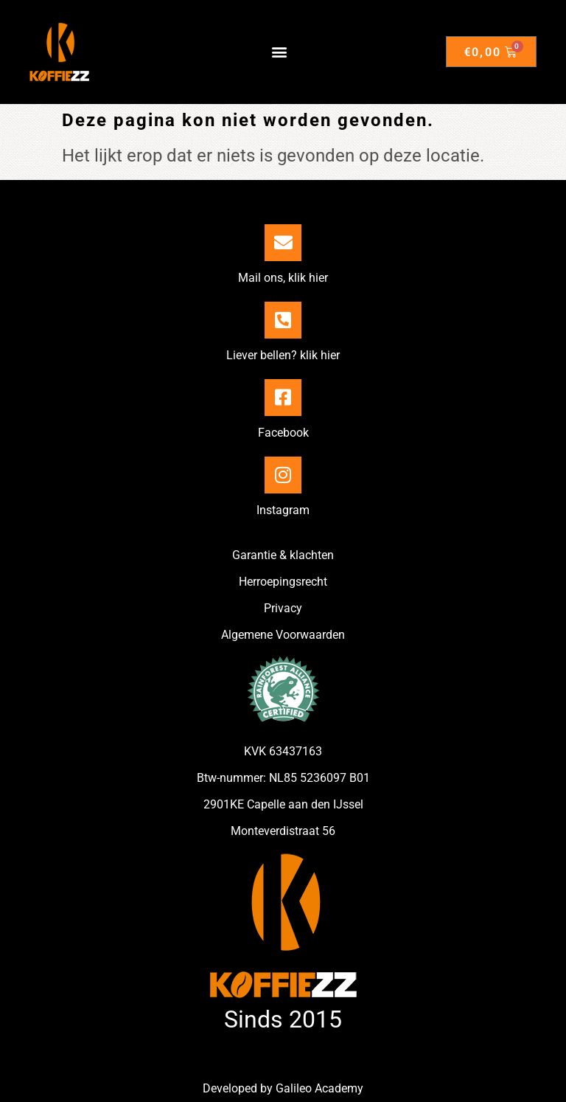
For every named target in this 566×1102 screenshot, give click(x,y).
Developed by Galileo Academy (283, 1088)
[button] (280, 52)
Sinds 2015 (283, 1019)
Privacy (283, 608)
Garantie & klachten (283, 555)
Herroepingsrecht (283, 582)
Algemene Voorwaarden (283, 635)
